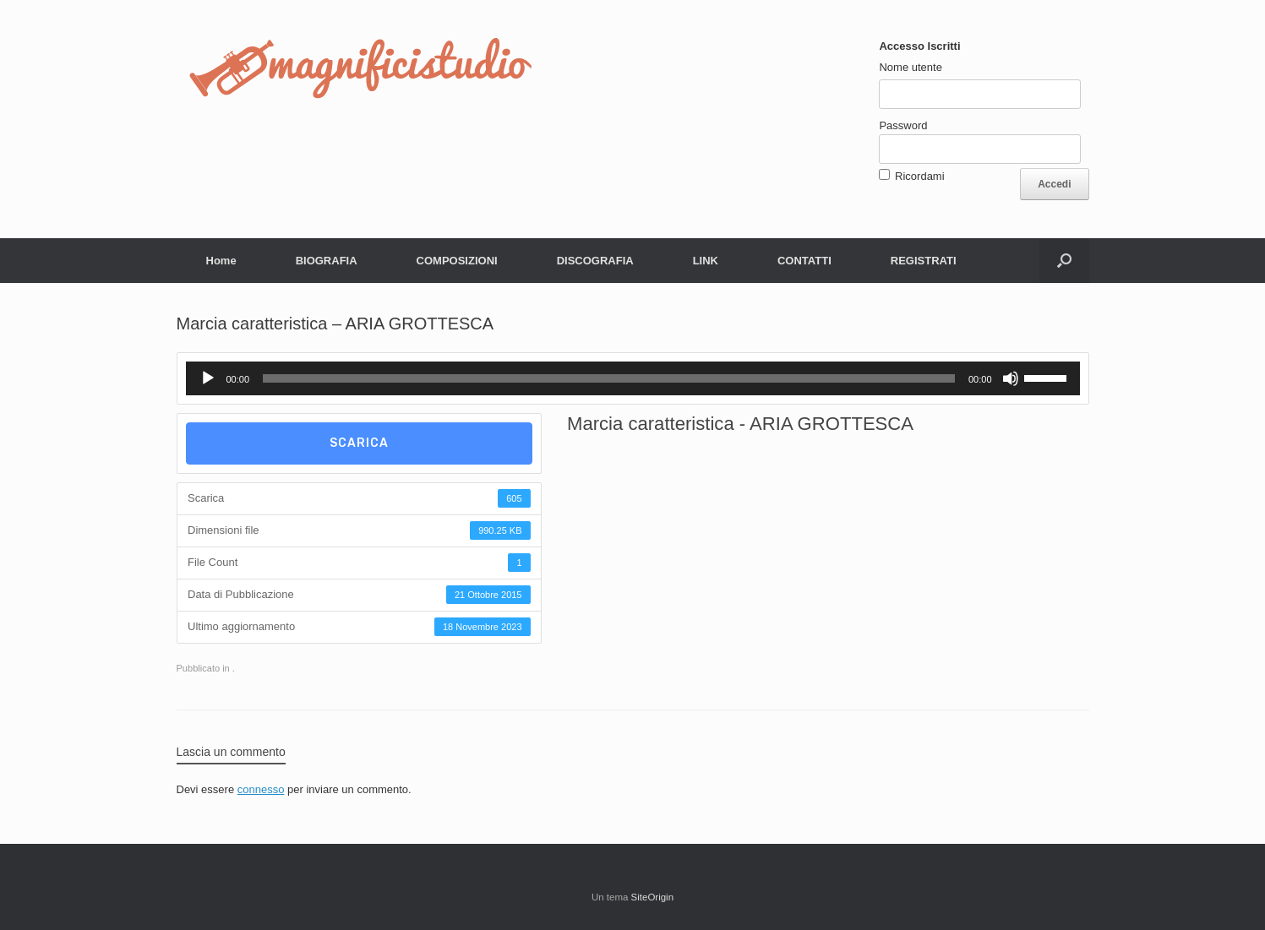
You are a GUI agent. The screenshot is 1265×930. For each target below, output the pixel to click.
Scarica (359, 443)
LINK (705, 260)
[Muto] (1010, 378)
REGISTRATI (924, 260)
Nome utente (910, 67)
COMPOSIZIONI (457, 260)
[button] (1064, 260)
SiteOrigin (652, 897)
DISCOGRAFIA (595, 260)
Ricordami (920, 176)
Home (221, 260)
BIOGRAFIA (326, 260)
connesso (261, 789)
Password (903, 125)
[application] (633, 378)
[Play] (207, 378)
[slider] (609, 378)
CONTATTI (804, 260)
